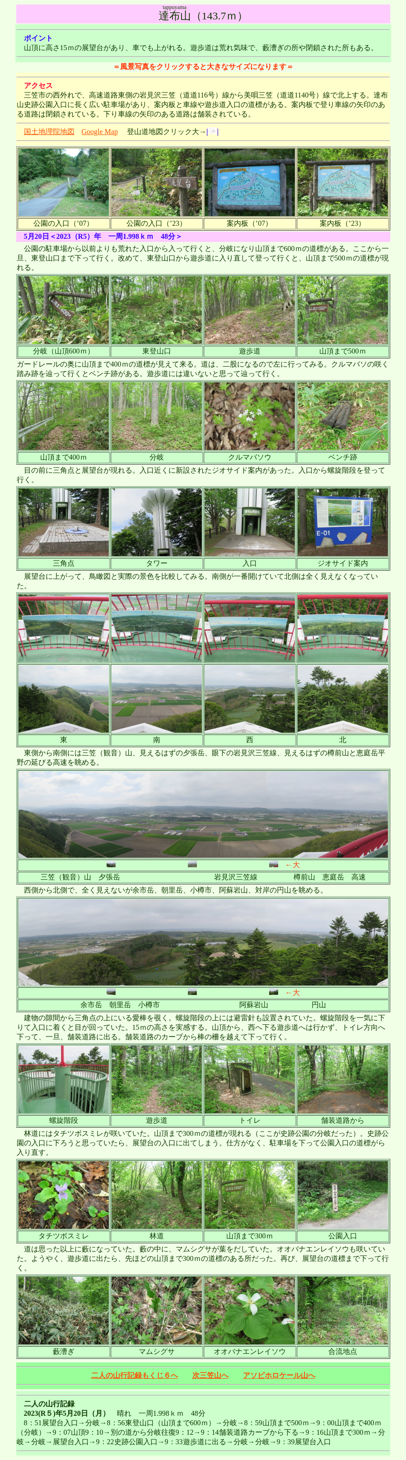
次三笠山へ (210, 1375)
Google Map (100, 131)
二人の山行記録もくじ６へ (134, 1375)
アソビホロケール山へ (279, 1375)
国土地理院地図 (49, 131)
